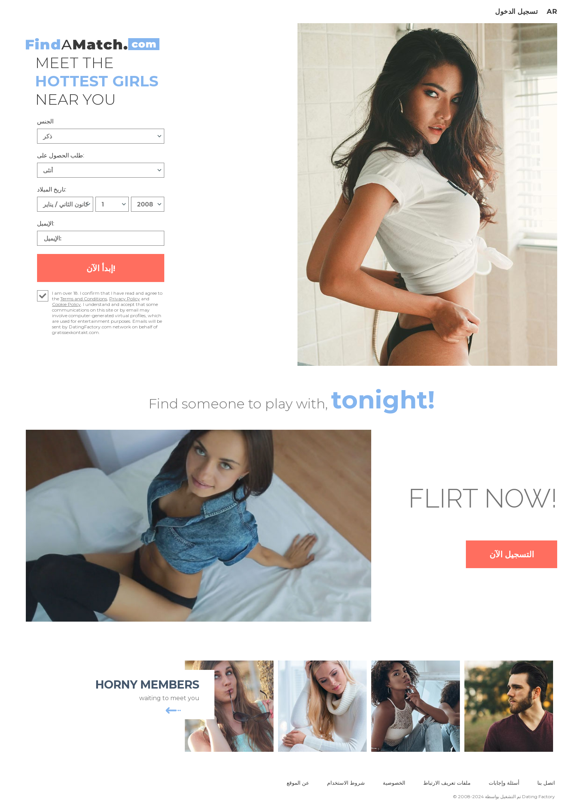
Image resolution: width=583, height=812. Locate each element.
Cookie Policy (66, 306)
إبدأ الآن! (101, 268)
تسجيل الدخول (516, 11)
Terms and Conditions (83, 300)
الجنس (45, 121)
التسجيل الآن (503, 555)
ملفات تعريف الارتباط (447, 784)
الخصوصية (394, 784)
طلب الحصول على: (60, 155)
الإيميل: (45, 223)
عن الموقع (298, 784)
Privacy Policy (124, 300)
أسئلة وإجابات (504, 784)
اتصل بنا (546, 784)
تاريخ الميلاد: (51, 189)
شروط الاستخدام (346, 784)
